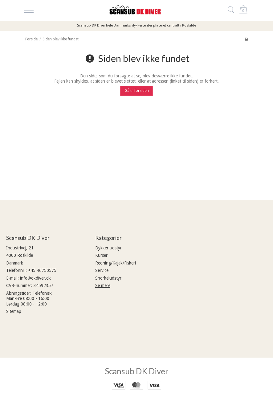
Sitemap (13, 311)
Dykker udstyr (108, 247)
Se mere (102, 285)
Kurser (101, 255)
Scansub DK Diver (137, 371)
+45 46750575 (42, 270)
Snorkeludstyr (108, 278)
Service (101, 270)
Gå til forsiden (136, 90)
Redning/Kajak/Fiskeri (115, 262)
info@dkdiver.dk (35, 278)
